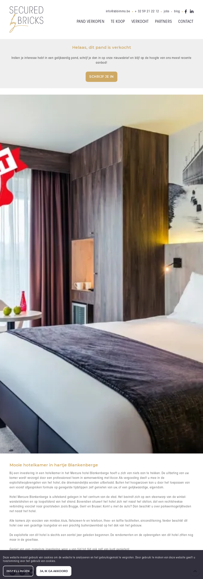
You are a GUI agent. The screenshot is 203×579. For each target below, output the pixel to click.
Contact (185, 22)
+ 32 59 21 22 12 (147, 11)
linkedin (191, 11)
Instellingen (18, 571)
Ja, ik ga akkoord (54, 571)
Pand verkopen (90, 22)
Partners (163, 22)
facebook (186, 11)
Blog (177, 11)
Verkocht (140, 22)
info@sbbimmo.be (118, 11)
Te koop (118, 22)
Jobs (166, 11)
